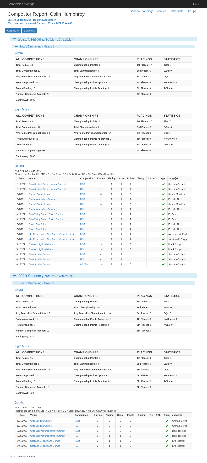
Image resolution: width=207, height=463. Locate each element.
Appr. (163, 178)
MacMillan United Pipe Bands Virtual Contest (51, 234)
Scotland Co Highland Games (45, 441)
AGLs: (167, 88)
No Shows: (169, 82)
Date (21, 178)
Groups (191, 11)
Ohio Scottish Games (39, 254)
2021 (22, 39)
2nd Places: (143, 70)
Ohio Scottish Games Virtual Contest (47, 184)
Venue (32, 178)
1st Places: (142, 65)
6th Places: (143, 94)
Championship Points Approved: (91, 82)
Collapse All (13, 30)
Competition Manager (21, 4)
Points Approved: (25, 82)
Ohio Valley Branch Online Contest (46, 214)
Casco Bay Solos (37, 224)
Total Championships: (85, 70)
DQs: (166, 76)
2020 (22, 276)
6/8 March (85, 264)
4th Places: (143, 82)
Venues (161, 11)
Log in (196, 4)
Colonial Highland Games (41, 244)
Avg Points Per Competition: (31, 76)
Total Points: (22, 65)
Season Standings (141, 11)
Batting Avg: (22, 100)
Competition (86, 178)
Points (130, 178)
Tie (149, 178)
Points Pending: (24, 88)
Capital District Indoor (39, 194)
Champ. (141, 178)
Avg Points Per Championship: (90, 76)
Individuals (176, 11)
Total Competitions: (26, 70)
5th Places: (143, 88)
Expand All (29, 30)
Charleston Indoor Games (42, 199)
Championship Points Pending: (90, 88)
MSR (82, 184)
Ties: (166, 65)
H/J (82, 189)
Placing (112, 178)
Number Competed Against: (31, 94)
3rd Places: (143, 76)
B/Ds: (167, 70)
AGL (155, 178)
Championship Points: (86, 65)
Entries (101, 178)
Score (121, 178)
